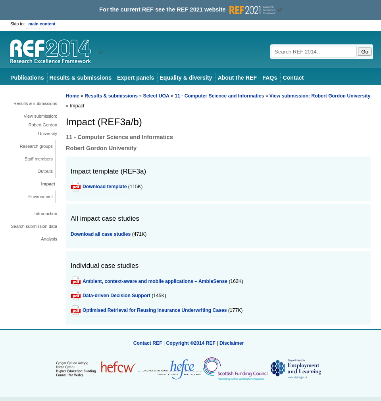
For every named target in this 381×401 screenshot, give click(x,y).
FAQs (269, 77)
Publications (27, 77)
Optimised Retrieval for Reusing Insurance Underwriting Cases (155, 310)
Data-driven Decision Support (116, 295)
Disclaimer (231, 343)
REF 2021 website (227, 9)
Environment (41, 196)
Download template (105, 186)
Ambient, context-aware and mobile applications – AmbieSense (155, 281)
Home (72, 96)
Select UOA (156, 96)
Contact (293, 77)
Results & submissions (81, 77)
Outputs (45, 171)
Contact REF (147, 343)
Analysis (49, 239)
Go (364, 52)
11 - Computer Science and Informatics (219, 96)
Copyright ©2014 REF (191, 343)
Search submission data (34, 226)
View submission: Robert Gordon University (40, 125)
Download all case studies (101, 234)
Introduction (46, 213)
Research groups (36, 146)
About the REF (237, 77)
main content (42, 23)
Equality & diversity (186, 77)
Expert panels (135, 77)
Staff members (39, 159)
